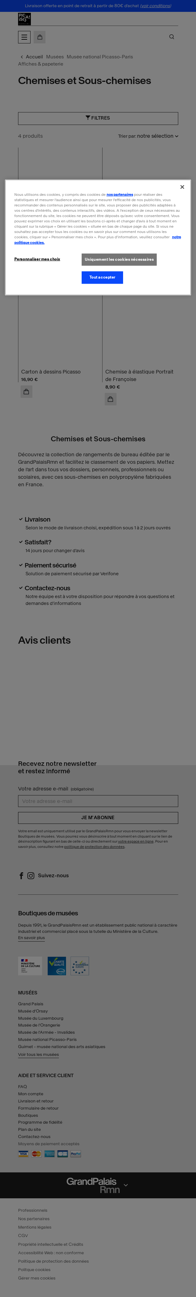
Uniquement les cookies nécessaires (119, 259)
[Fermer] (182, 187)
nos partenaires (120, 194)
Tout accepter (102, 277)
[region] (98, 237)
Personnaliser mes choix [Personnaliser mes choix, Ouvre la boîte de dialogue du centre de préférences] (37, 259)
